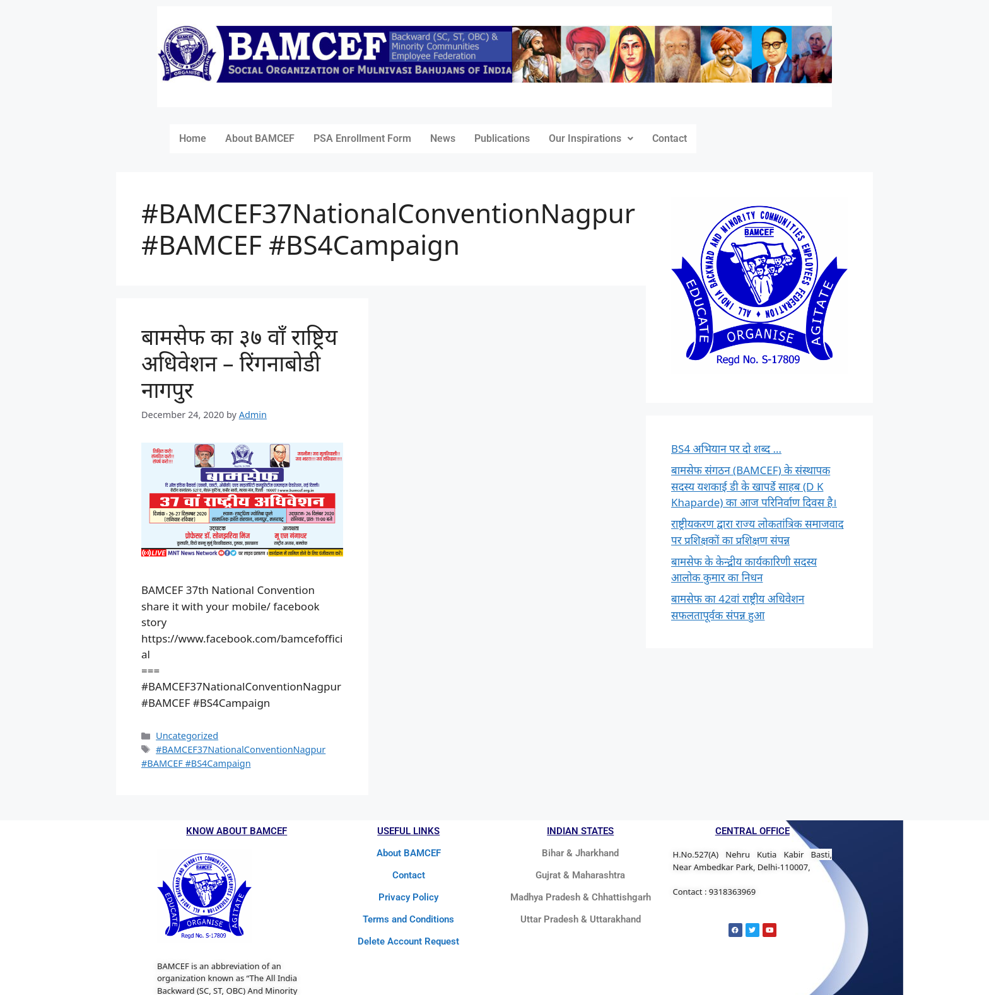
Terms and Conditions (408, 919)
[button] (591, 138)
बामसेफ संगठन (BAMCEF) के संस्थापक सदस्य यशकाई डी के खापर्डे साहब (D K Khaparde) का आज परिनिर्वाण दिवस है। (754, 486)
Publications (502, 138)
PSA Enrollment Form (362, 138)
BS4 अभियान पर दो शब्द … (726, 448)
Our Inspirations (591, 138)
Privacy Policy (408, 897)
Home (192, 138)
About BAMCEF (260, 138)
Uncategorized (187, 736)
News (442, 138)
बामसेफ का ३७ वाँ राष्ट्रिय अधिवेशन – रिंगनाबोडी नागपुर (239, 363)
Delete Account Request (408, 941)
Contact (669, 138)
